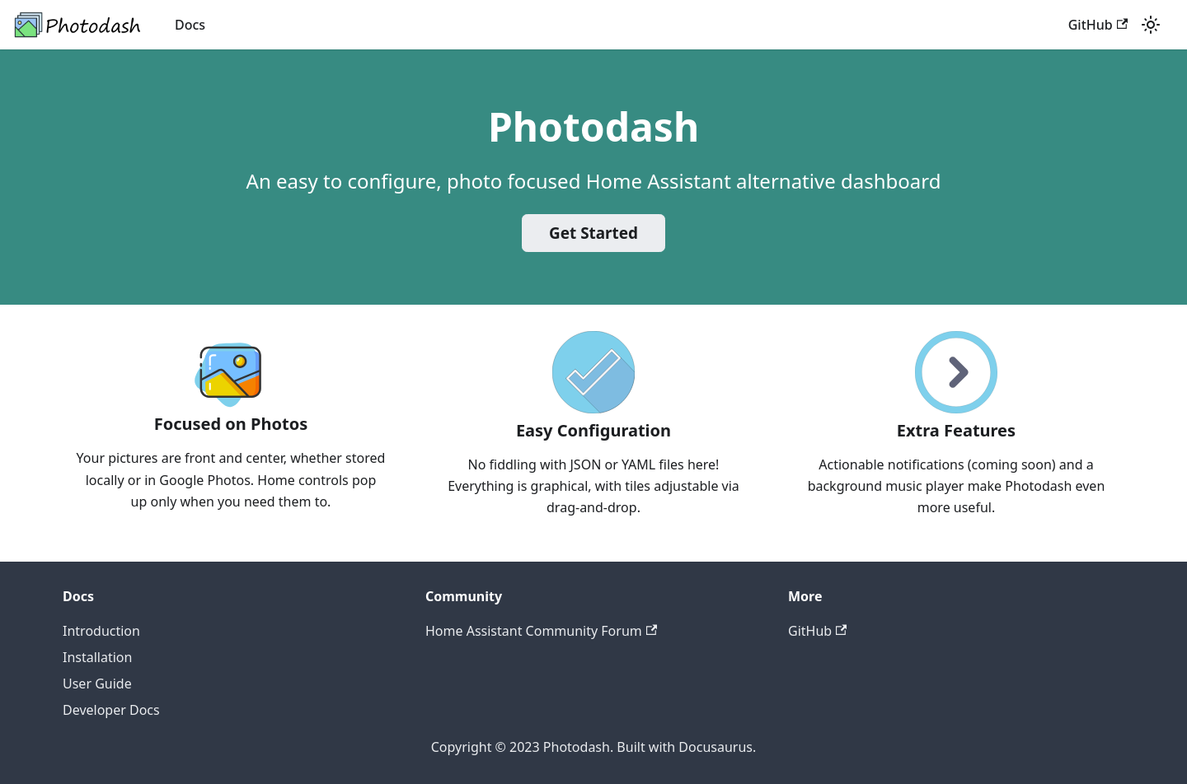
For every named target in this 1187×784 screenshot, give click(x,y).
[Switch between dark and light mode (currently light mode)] (1151, 25)
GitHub (1098, 25)
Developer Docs (111, 710)
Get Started (593, 233)
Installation (97, 657)
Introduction (101, 631)
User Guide (97, 683)
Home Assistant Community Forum (541, 631)
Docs (190, 25)
